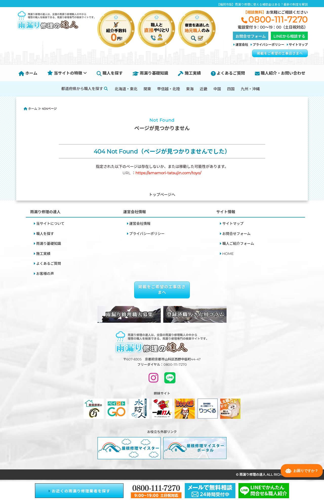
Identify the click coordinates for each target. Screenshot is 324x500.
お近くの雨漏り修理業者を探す (79, 491)
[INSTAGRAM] (153, 380)
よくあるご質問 (228, 73)
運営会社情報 (140, 223)
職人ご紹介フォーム (238, 243)
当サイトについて (50, 223)
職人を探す (110, 73)
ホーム (28, 73)
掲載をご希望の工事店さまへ (280, 53)
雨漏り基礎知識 (150, 73)
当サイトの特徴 (67, 73)
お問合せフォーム (236, 233)
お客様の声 (45, 273)
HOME (228, 253)
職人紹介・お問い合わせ (280, 73)
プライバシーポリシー (268, 45)
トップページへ (162, 194)
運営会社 (241, 45)
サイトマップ (298, 45)
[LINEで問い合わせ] (169, 380)
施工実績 (189, 73)
